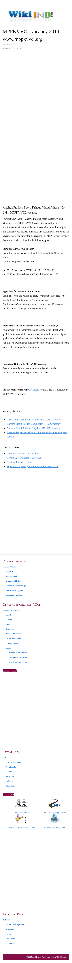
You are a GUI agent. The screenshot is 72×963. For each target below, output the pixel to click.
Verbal (8, 934)
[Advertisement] (36, 90)
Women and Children (17, 653)
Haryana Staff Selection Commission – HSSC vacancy (34, 424)
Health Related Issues (17, 662)
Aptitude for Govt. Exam (19, 462)
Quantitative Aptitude (15, 924)
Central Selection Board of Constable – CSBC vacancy (34, 419)
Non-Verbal (10, 939)
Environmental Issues (17, 657)
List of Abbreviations (21, 806)
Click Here (33, 389)
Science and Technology (16, 586)
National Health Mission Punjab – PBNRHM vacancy (33, 428)
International (11, 576)
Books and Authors (14, 595)
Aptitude (6, 920)
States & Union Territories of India (21, 821)
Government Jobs (13, 762)
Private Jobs (11, 767)
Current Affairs (9, 567)
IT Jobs (9, 771)
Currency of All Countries (54, 821)
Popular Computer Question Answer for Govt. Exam (32, 466)
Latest (8, 615)
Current (9, 619)
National (9, 571)
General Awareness (11, 610)
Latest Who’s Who (13, 638)
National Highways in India (55, 806)
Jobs (4, 757)
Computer (10, 943)
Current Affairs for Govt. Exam (22, 453)
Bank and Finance (13, 634)
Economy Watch (12, 643)
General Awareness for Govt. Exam (24, 458)
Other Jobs (10, 786)
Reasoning (10, 929)
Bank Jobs (10, 776)
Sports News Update (14, 590)
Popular (9, 624)
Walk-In (9, 781)
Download (10, 629)
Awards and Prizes (13, 581)
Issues (8, 648)
